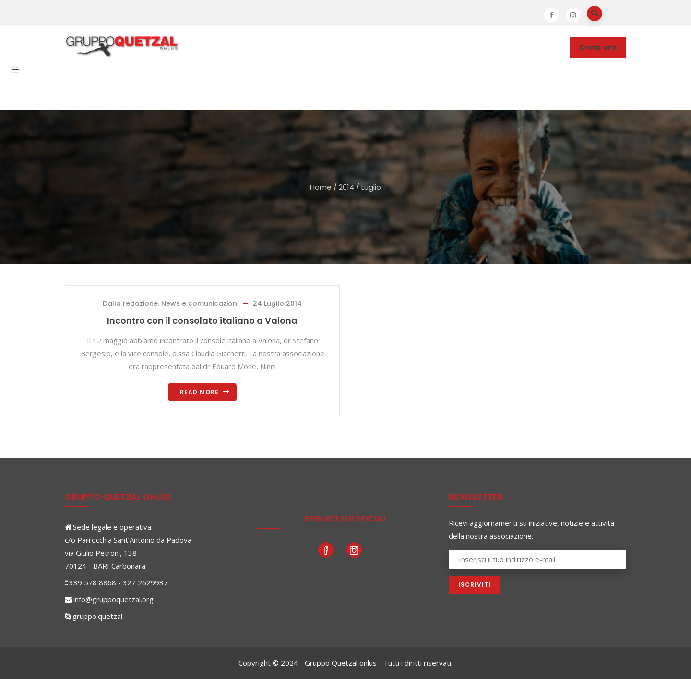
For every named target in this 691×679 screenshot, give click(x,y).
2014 (346, 187)
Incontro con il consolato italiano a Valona (202, 321)
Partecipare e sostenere (369, 47)
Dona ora (598, 47)
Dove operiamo (279, 47)
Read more (199, 392)
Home (321, 187)
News (439, 47)
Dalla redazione (130, 303)
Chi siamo (216, 47)
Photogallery (488, 47)
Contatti (161, 89)
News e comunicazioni (199, 303)
